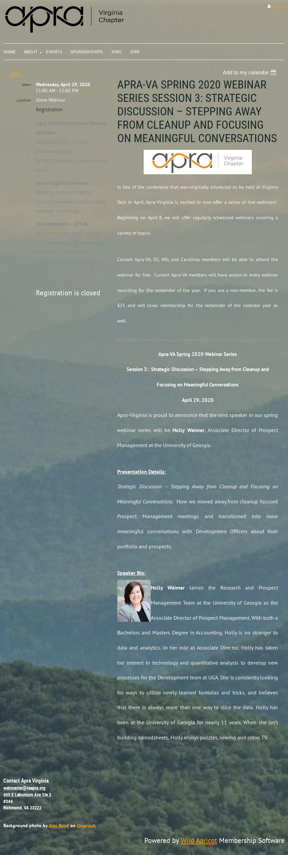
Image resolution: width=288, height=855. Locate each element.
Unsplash (86, 825)
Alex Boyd (59, 825)
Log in (279, 6)
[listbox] (250, 72)
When (26, 84)
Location (24, 100)
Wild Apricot (199, 840)
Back (15, 73)
